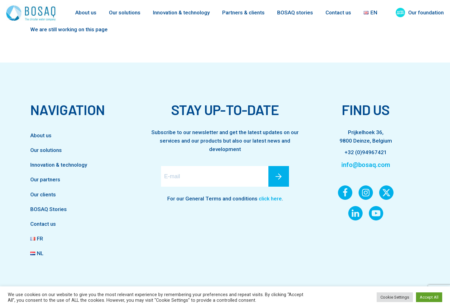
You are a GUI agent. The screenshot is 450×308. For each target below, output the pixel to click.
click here (270, 198)
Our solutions (124, 12)
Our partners (45, 179)
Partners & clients (243, 12)
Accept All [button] (429, 297)
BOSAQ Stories (48, 209)
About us (85, 12)
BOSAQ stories (295, 12)
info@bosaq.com (365, 165)
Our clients (43, 194)
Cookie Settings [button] (394, 297)
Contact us (338, 12)
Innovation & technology (181, 12)
